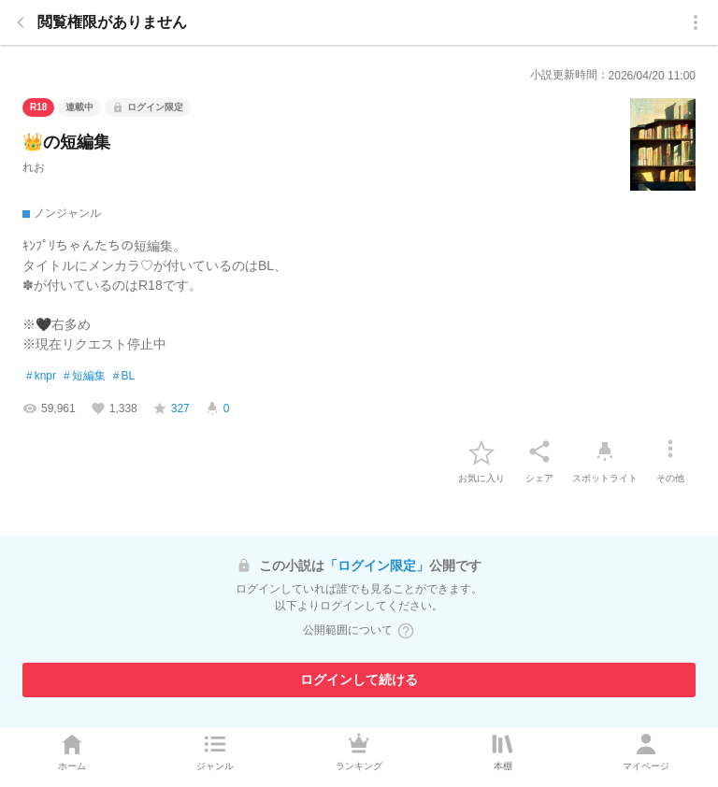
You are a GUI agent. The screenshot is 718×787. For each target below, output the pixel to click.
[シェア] (539, 451)
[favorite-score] (171, 408)
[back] (20, 22)
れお (33, 167)
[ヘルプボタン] (405, 631)
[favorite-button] (481, 451)
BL (124, 376)
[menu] (695, 22)
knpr (41, 376)
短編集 (85, 376)
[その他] (670, 451)
